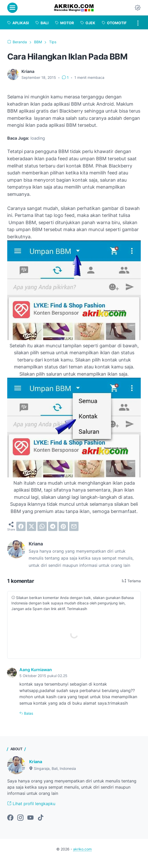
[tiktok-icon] (40, 818)
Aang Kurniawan (35, 669)
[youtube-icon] (30, 818)
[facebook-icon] (10, 818)
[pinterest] (63, 526)
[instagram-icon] (20, 818)
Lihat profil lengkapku (31, 803)
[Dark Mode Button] (138, 8)
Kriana (35, 761)
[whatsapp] (42, 526)
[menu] (12, 8)
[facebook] (21, 526)
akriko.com (82, 849)
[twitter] (31, 526)
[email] (74, 526)
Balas (28, 713)
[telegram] (52, 526)
